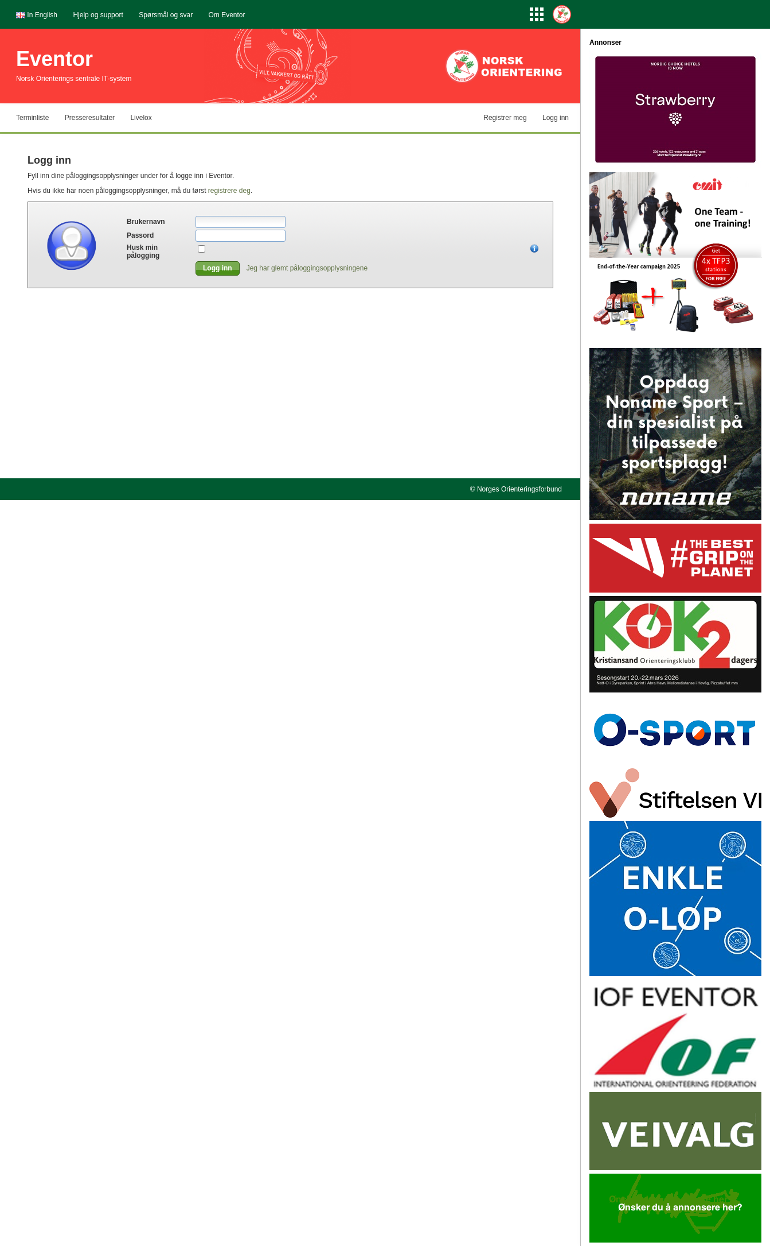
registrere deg (229, 191)
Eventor (54, 59)
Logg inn (555, 118)
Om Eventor (227, 15)
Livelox (140, 118)
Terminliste (32, 118)
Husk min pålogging (143, 251)
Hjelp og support (98, 15)
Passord (140, 235)
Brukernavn (146, 222)
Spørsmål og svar (166, 15)
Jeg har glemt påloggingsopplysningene (307, 268)
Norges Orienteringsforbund (519, 489)
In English (42, 15)
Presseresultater (90, 118)
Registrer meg (504, 118)
